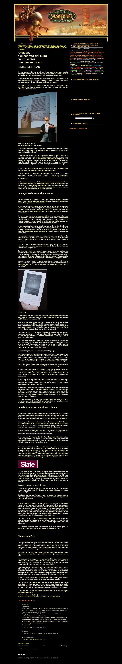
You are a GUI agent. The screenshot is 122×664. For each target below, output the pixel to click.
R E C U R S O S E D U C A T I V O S (89, 68)
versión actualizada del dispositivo (40, 188)
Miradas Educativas (92, 25)
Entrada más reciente (23, 645)
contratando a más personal (34, 211)
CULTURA (43, 596)
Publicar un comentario (23, 643)
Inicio (44, 645)
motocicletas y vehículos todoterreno (31, 203)
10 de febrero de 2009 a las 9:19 (33, 639)
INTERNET (56, 596)
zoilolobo (24, 604)
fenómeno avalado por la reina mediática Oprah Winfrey (40, 183)
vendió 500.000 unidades (35, 185)
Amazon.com (61, 74)
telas (62, 201)
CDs (58, 201)
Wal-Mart (29, 327)
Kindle (20, 182)
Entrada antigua (64, 645)
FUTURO (49, 596)
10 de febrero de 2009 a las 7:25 (33, 627)
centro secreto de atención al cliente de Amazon (43, 474)
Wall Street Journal (24, 264)
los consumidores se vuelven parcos (51, 159)
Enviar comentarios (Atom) (31, 649)
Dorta (23, 631)
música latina (31, 201)
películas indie (42, 201)
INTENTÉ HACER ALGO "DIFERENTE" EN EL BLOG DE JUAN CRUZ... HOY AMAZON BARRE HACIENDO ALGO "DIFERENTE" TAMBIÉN (42, 48)
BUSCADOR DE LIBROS (31, 596)
